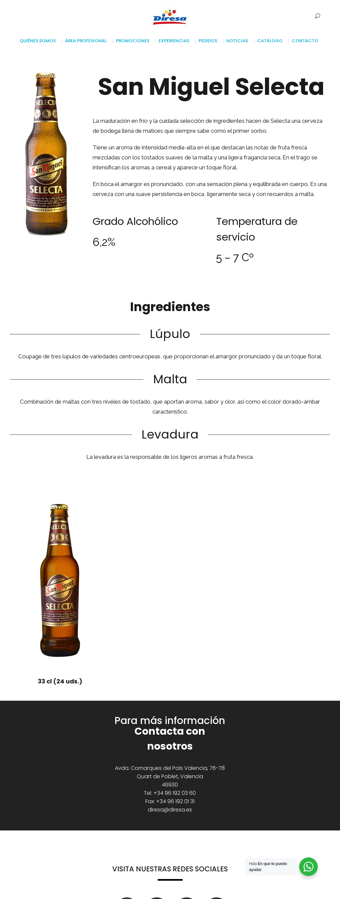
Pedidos (208, 41)
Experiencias (174, 41)
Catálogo (270, 41)
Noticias (237, 41)
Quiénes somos (39, 41)
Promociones (132, 41)
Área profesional (86, 41)
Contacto (305, 41)
